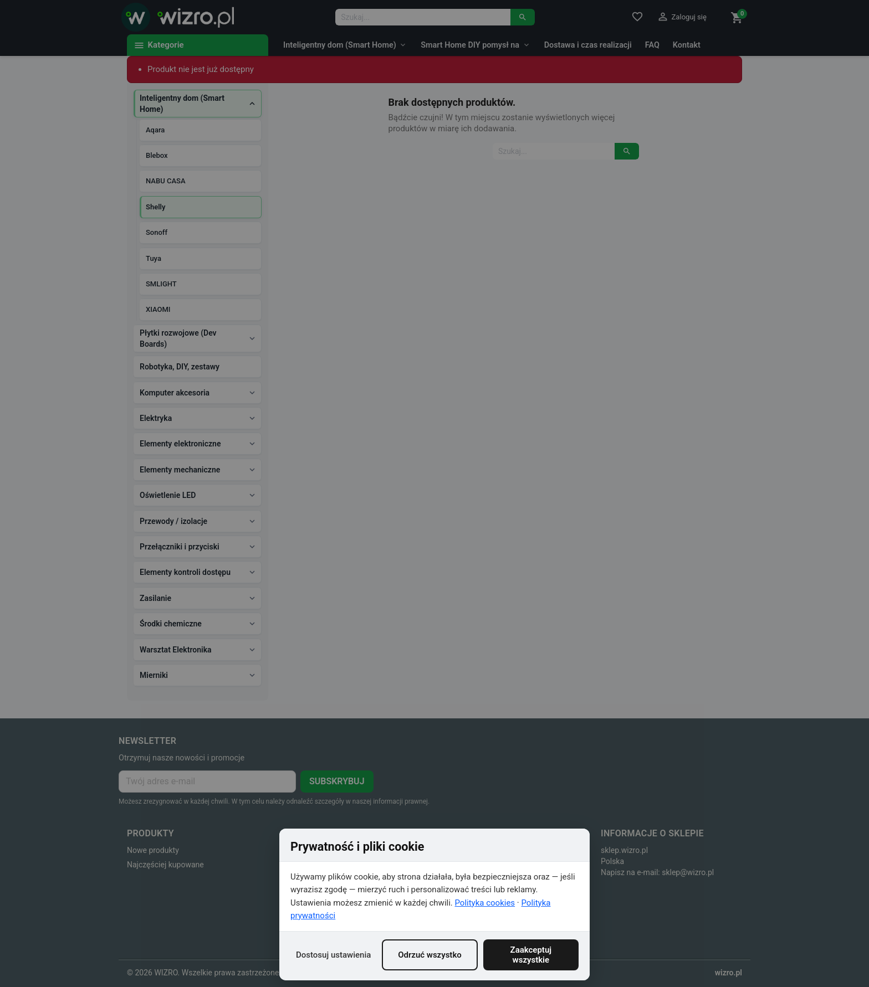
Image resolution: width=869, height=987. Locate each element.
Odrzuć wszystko (430, 955)
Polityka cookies (485, 903)
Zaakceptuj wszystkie (531, 955)
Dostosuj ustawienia (333, 955)
